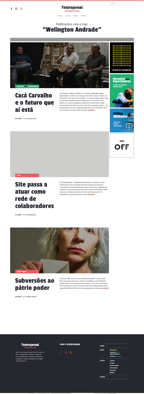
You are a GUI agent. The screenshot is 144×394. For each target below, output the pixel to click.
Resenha (113, 370)
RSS (21, 9)
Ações (76, 16)
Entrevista (114, 368)
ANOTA (112, 372)
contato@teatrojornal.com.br (83, 393)
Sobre (60, 16)
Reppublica (112, 393)
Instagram (16, 9)
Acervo (83, 16)
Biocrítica (113, 350)
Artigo (112, 363)
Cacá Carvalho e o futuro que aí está (34, 103)
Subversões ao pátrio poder (34, 284)
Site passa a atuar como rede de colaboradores (34, 195)
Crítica (116, 356)
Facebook (11, 9)
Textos (68, 16)
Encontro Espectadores (115, 353)
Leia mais (91, 110)
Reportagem (114, 365)
